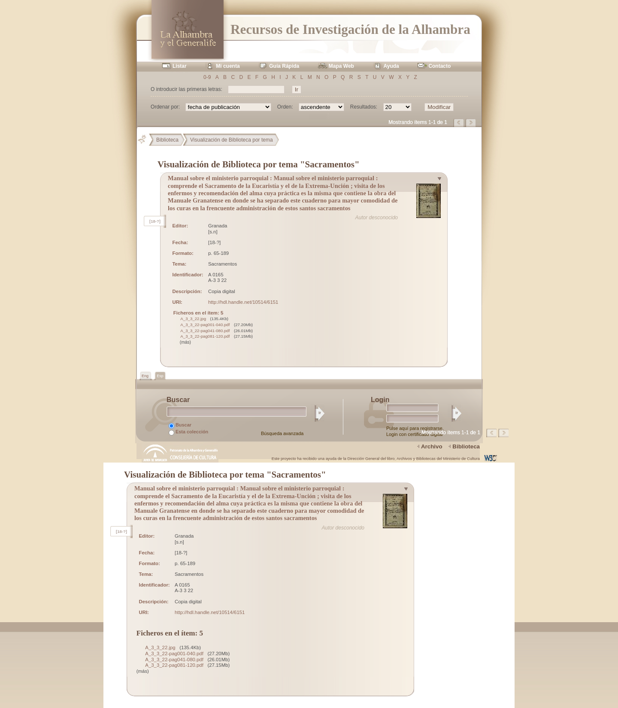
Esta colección (188, 432)
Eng (146, 376)
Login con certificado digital (414, 434)
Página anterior (459, 122)
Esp (160, 376)
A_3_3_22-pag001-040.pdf (205, 324)
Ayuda (391, 66)
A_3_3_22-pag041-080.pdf (205, 330)
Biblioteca (167, 140)
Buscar (180, 425)
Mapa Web (341, 66)
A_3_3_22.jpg (193, 318)
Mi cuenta (227, 66)
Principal (145, 139)
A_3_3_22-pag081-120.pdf (205, 336)
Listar (180, 66)
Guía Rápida (284, 66)
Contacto (439, 66)
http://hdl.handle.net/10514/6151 (243, 302)
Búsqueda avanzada (282, 433)
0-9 (207, 77)
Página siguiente (471, 122)
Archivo (431, 446)
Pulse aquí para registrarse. (415, 428)
